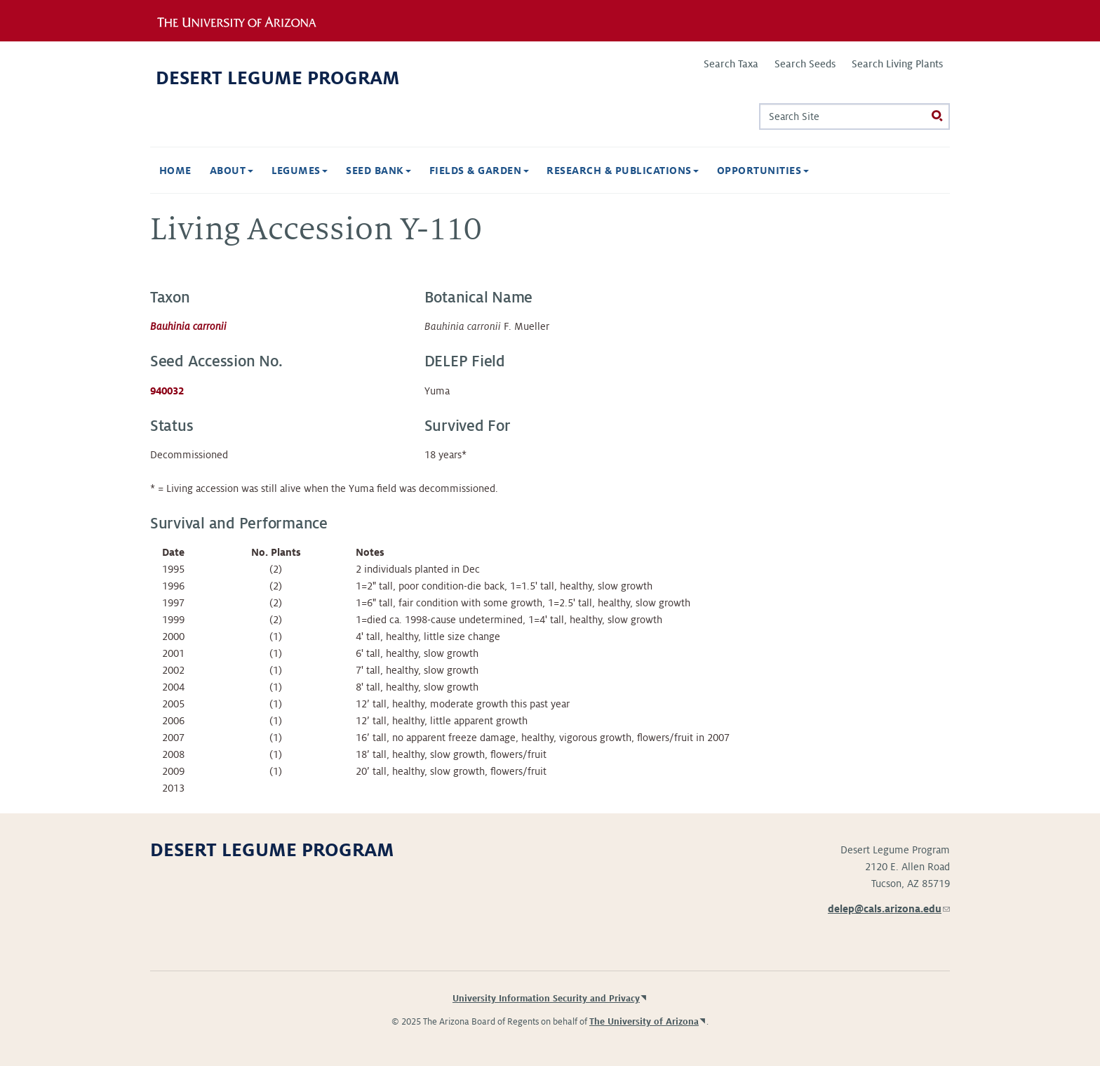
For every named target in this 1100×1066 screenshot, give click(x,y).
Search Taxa (731, 63)
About (231, 170)
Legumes (299, 170)
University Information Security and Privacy (546, 999)
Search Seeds (805, 63)
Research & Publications (622, 170)
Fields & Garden (479, 170)
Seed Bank (378, 170)
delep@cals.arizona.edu (889, 908)
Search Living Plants (897, 63)
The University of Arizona (644, 1022)
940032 (167, 391)
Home (175, 170)
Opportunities (763, 170)
